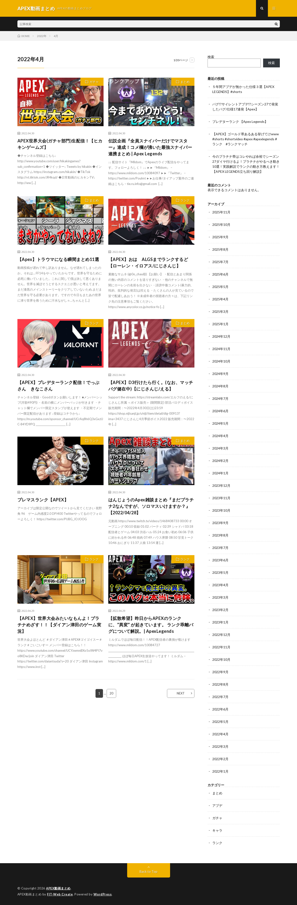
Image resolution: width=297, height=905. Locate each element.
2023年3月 (220, 597)
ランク (185, 200)
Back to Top (148, 871)
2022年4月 (220, 734)
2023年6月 (220, 560)
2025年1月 (220, 324)
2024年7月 (220, 398)
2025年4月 (220, 299)
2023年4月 (220, 585)
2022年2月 (220, 759)
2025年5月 (220, 287)
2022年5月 (220, 722)
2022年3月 (220, 746)
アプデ (217, 805)
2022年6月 (220, 709)
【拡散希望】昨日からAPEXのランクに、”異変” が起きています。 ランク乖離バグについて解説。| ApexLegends (150, 625)
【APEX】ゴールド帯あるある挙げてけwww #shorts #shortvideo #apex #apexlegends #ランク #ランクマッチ (245, 139)
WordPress (103, 894)
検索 (211, 57)
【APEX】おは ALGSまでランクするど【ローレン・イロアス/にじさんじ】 (148, 262)
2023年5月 (220, 572)
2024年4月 (220, 436)
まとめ (185, 82)
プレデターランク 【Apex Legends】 (240, 121)
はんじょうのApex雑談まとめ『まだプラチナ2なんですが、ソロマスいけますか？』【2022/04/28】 (151, 506)
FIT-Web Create (60, 894)
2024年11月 (221, 349)
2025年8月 (220, 249)
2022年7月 (220, 697)
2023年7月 (220, 548)
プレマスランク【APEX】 (43, 499)
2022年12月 (221, 635)
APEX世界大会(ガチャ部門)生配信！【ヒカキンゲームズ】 (60, 144)
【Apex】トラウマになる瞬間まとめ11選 (58, 259)
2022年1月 (220, 771)
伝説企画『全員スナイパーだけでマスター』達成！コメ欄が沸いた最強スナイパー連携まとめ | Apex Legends (150, 147)
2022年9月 (220, 672)
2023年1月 (220, 622)
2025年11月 (221, 212)
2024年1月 (220, 473)
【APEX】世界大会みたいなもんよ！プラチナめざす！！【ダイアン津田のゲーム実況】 (59, 625)
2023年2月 (220, 610)
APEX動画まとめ (58, 888)
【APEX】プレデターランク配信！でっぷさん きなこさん (58, 385)
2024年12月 (221, 336)
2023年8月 (220, 535)
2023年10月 (221, 510)
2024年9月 (220, 374)
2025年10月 (221, 224)
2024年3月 (220, 448)
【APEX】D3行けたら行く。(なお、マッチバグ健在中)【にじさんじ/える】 (150, 385)
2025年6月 (220, 274)
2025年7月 (220, 262)
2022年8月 (220, 684)
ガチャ (94, 82)
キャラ (217, 830)
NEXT (181, 693)
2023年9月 (220, 523)
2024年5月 (220, 423)
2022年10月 (221, 659)
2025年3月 (220, 311)
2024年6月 (220, 411)
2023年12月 (221, 485)
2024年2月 (220, 461)
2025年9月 (220, 237)
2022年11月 (221, 647)
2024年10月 (221, 361)
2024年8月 (220, 386)
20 (111, 693)
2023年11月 (221, 498)
